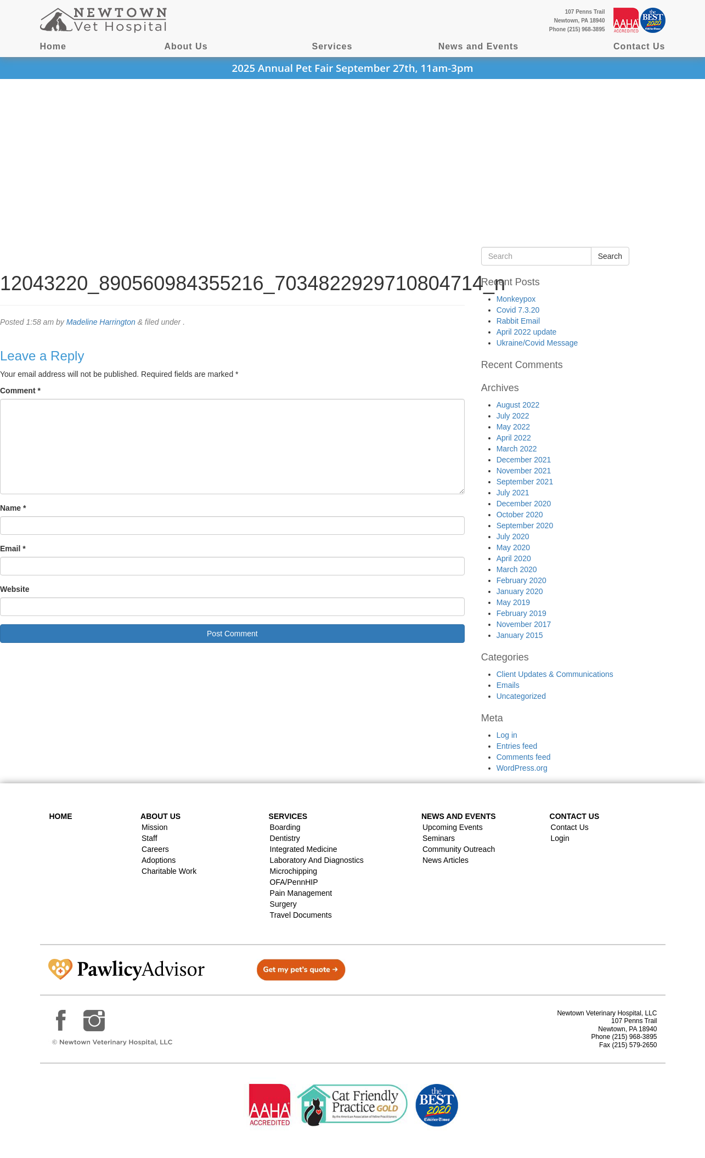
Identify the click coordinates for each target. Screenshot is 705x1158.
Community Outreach (458, 849)
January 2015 (520, 635)
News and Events (478, 46)
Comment (20, 390)
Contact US (575, 816)
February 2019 (521, 613)
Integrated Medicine (303, 849)
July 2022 (513, 415)
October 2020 (520, 514)
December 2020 (524, 503)
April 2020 (514, 558)
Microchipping (293, 871)
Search (610, 256)
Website (14, 589)
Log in (507, 735)
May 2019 (513, 602)
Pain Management (301, 893)
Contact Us (639, 46)
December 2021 (524, 459)
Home (53, 46)
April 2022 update (527, 331)
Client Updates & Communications (555, 674)
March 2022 (517, 448)
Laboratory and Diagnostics (317, 860)
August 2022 (518, 404)
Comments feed (524, 757)
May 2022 (513, 426)
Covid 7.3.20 (518, 310)
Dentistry (285, 838)
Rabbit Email (518, 321)
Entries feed (517, 746)
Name (13, 508)
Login (560, 838)
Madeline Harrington (101, 322)
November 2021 (524, 470)
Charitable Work (169, 871)
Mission (154, 827)
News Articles (445, 860)
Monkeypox (516, 299)
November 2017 (524, 624)
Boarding (285, 827)
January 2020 (520, 591)
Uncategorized (521, 696)
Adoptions (159, 860)
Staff (149, 838)
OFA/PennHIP (294, 882)
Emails (508, 685)
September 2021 (525, 481)
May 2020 (513, 547)
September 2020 (525, 525)
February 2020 (521, 580)
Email (13, 548)
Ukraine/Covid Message (537, 342)
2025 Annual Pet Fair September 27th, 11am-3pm (352, 68)
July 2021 (513, 492)
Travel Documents (301, 915)
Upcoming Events (452, 827)
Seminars (438, 838)
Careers (155, 849)
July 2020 (513, 536)
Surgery (283, 904)
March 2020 (517, 569)
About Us (185, 46)
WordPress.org (522, 768)
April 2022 (514, 437)
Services (332, 46)
